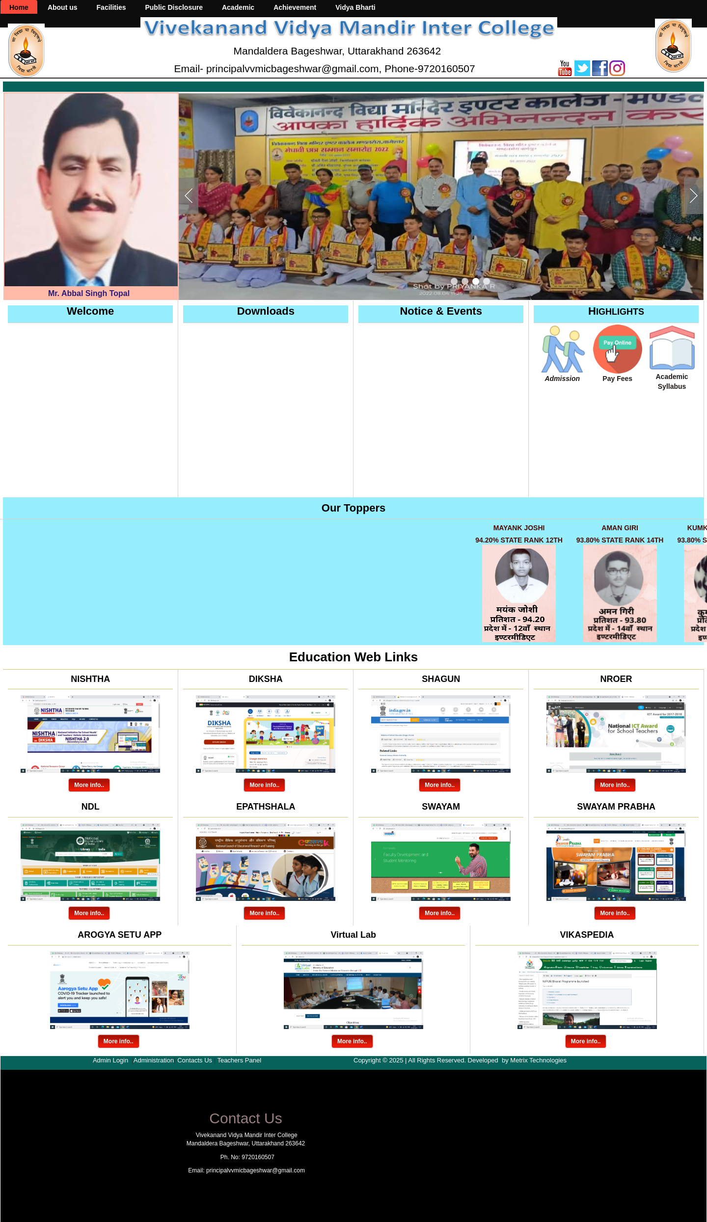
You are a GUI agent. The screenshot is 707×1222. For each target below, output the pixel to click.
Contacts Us (194, 1060)
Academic (238, 7)
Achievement (294, 7)
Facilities (111, 7)
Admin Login (110, 1060)
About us (63, 7)
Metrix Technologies (538, 1060)
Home (18, 7)
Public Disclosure (173, 7)
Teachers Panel (239, 1060)
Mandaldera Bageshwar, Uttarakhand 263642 (337, 50)
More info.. (89, 785)
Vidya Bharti (355, 7)
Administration (154, 1060)
